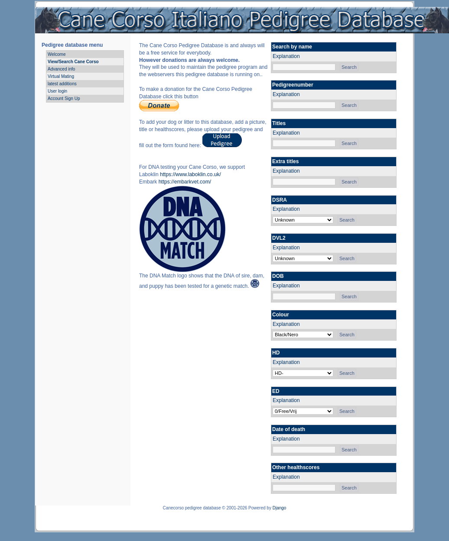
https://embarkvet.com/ (185, 182)
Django (279, 508)
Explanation (286, 56)
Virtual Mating (61, 76)
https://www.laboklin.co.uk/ (190, 174)
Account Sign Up (64, 98)
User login (57, 91)
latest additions (62, 83)
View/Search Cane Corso (73, 61)
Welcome (57, 54)
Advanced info (61, 69)
